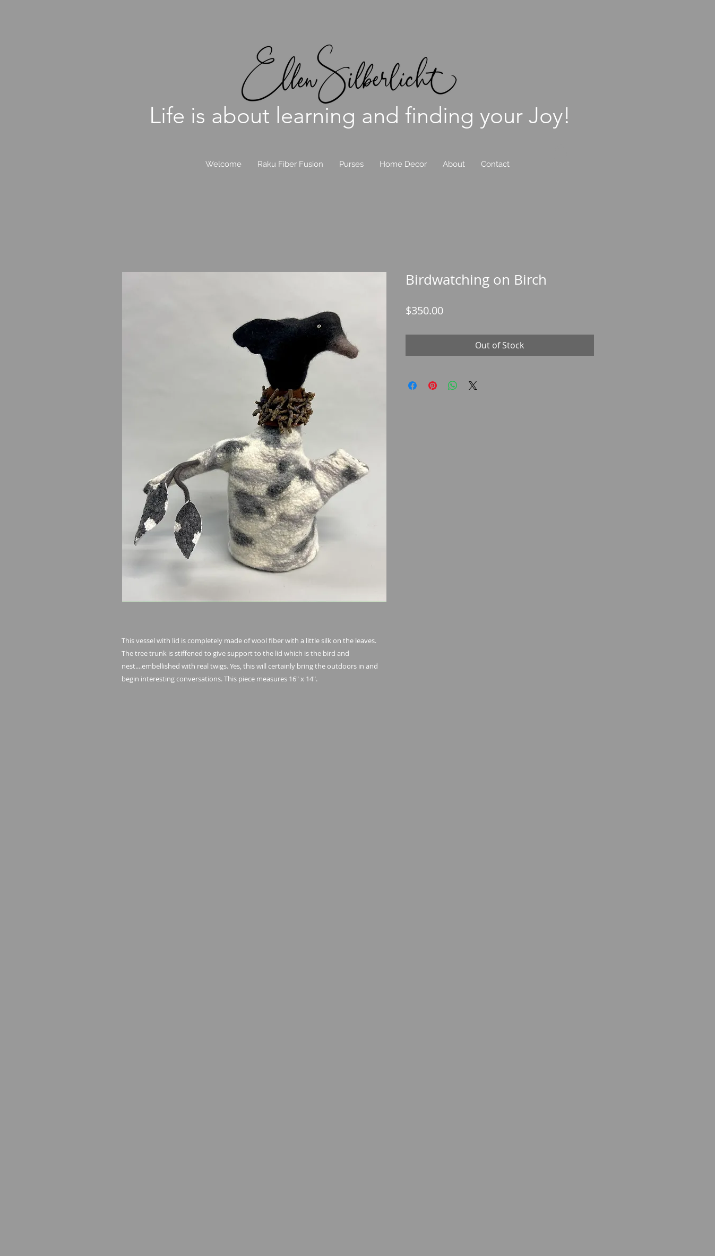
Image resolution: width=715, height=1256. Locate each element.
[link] (560, 152)
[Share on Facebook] (412, 385)
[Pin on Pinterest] (432, 385)
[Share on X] (473, 385)
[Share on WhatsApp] (452, 385)
